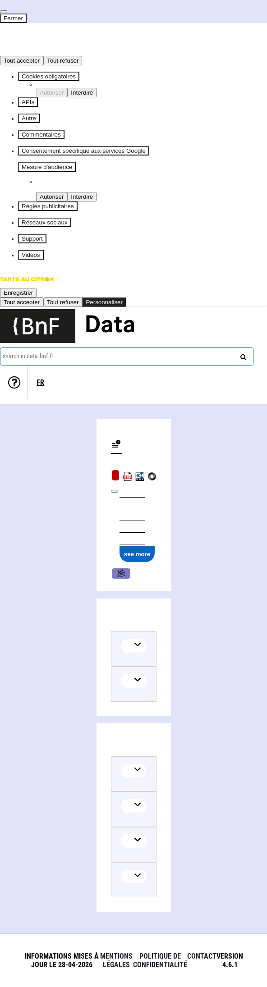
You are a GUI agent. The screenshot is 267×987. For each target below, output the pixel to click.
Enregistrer (18, 292)
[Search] (242, 355)
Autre (29, 118)
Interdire (82, 92)
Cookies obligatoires (49, 76)
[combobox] (126, 356)
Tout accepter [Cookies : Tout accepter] (22, 60)
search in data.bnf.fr (28, 356)
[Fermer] (3, 11)
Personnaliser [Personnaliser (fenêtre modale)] (104, 302)
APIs (28, 102)
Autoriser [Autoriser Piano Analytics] (52, 196)
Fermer (13, 18)
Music (121, 573)
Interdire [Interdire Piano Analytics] (82, 196)
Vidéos (31, 254)
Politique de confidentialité (160, 960)
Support (32, 238)
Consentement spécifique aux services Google (84, 150)
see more (137, 554)
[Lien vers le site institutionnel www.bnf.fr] (37, 326)
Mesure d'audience (47, 167)
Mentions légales (116, 960)
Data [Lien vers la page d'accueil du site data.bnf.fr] (110, 325)
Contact (201, 956)
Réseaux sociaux (45, 222)
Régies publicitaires (48, 206)
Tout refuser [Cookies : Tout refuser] (62, 60)
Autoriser (52, 92)
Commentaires (41, 134)
